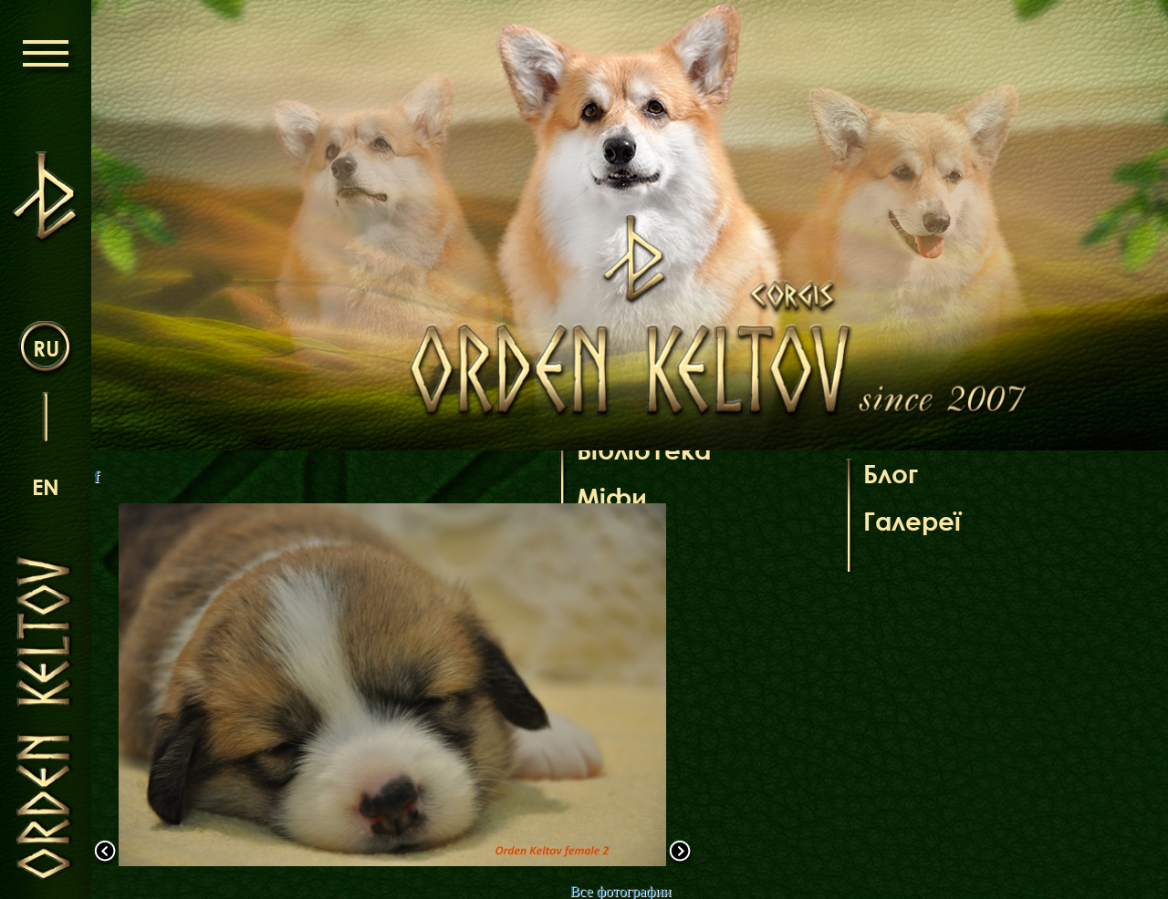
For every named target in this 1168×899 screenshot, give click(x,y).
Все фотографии (620, 891)
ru (46, 348)
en (45, 486)
